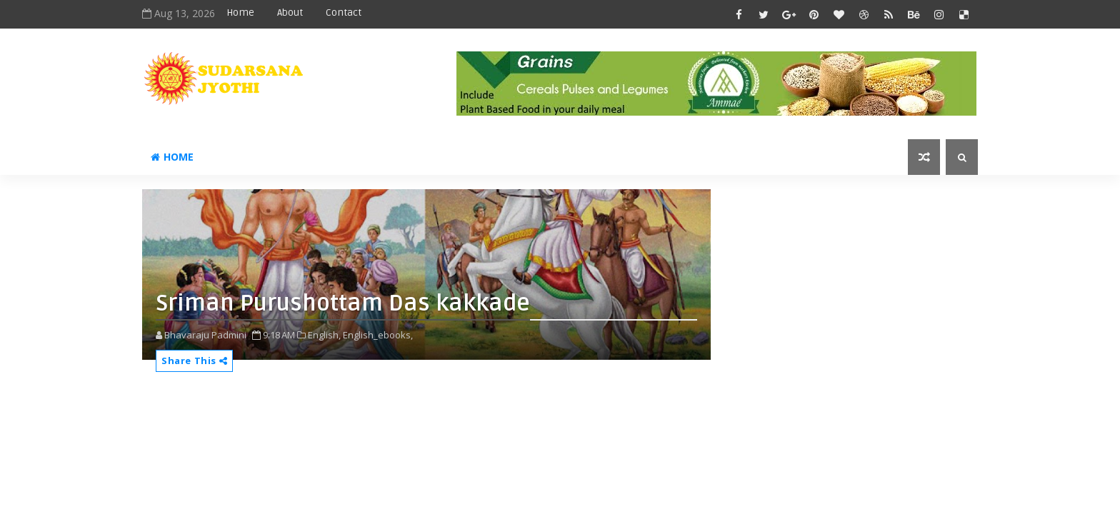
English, (324, 334)
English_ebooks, (378, 334)
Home (240, 12)
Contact (343, 12)
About (290, 12)
